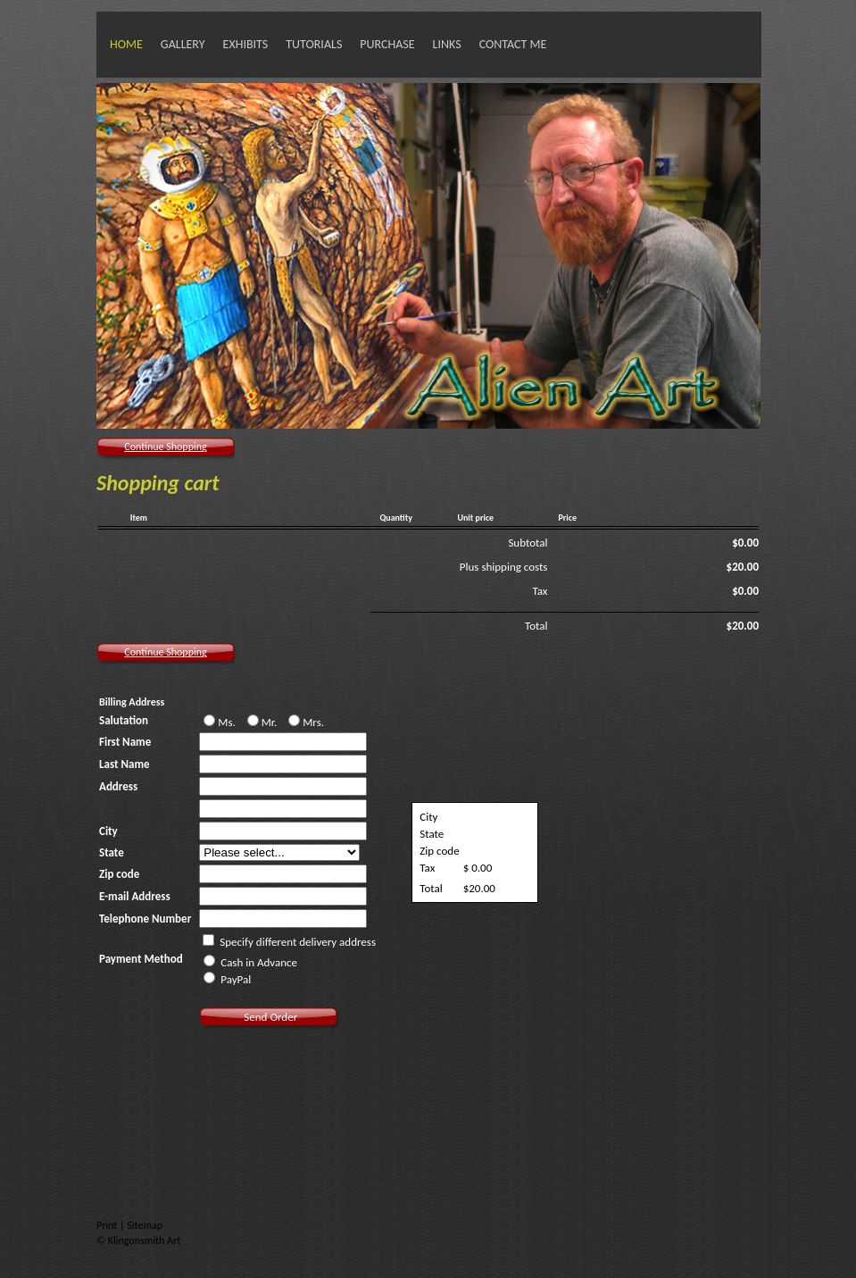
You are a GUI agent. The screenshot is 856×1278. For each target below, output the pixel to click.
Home (126, 44)
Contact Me (513, 44)
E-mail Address (134, 896)
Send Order (270, 1016)
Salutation (123, 720)
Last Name (124, 764)
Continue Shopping (165, 446)
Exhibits (246, 44)
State (111, 852)
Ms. (220, 721)
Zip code (119, 874)
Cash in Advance (250, 962)
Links (447, 44)
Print (108, 1225)
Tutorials (314, 44)
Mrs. (306, 721)
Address (118, 786)
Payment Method (141, 958)
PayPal (227, 979)
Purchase (387, 44)
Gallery (183, 44)
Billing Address (131, 702)
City (108, 831)
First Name (125, 741)
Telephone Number (145, 918)
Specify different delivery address (298, 941)
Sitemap (144, 1225)
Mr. (263, 721)
